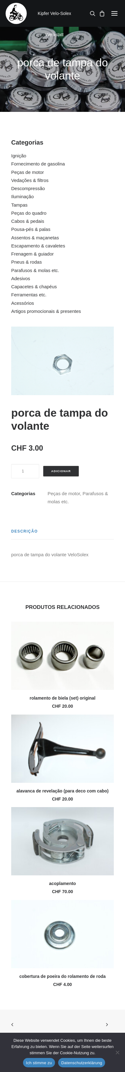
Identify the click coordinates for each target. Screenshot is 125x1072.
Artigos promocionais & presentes (46, 311)
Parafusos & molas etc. (35, 270)
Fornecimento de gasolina (38, 163)
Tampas (19, 205)
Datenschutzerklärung (81, 1062)
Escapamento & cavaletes (38, 245)
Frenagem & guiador (32, 253)
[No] (117, 1052)
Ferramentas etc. (28, 294)
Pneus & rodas (26, 262)
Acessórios (22, 303)
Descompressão (28, 188)
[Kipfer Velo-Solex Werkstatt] (16, 13)
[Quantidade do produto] (25, 471)
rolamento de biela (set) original (62, 698)
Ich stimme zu (39, 1062)
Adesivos (20, 278)
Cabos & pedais (27, 221)
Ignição (18, 155)
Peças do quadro (28, 213)
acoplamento (62, 883)
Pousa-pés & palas (30, 229)
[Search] (90, 13)
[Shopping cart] (100, 13)
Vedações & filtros (30, 180)
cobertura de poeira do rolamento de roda (62, 976)
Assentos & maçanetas (35, 237)
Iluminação (22, 196)
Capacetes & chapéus (34, 286)
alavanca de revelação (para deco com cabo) (62, 790)
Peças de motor (27, 172)
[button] (114, 13)
